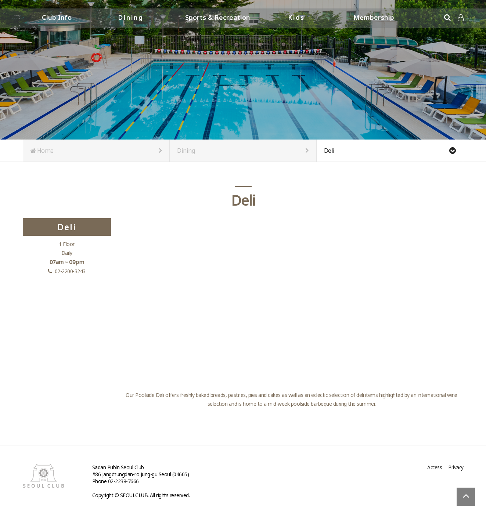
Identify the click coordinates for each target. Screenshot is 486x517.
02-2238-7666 (123, 481)
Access (434, 467)
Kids (296, 17)
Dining (130, 17)
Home (96, 151)
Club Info (57, 17)
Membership (373, 17)
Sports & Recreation (217, 17)
